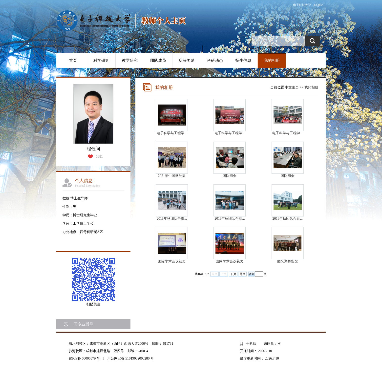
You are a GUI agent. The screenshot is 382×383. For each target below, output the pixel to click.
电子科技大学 (302, 5)
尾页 (242, 274)
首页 (73, 60)
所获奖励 (186, 60)
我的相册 (272, 60)
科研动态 (215, 60)
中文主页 (292, 87)
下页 (233, 274)
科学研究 (101, 60)
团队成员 (158, 60)
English (318, 5)
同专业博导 (83, 324)
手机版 (251, 343)
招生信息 (243, 60)
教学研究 (130, 60)
